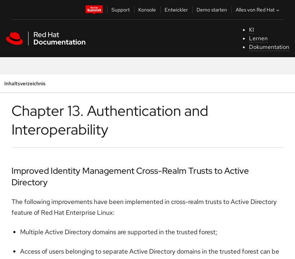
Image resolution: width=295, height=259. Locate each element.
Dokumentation (269, 47)
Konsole (147, 9)
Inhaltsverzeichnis (25, 83)
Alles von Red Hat (258, 9)
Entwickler (176, 9)
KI (251, 29)
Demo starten (212, 9)
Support (120, 9)
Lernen (258, 38)
